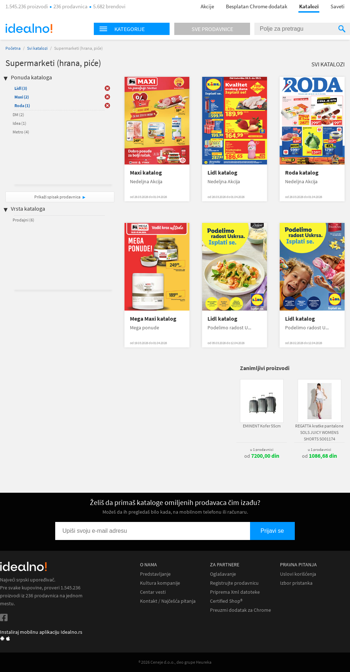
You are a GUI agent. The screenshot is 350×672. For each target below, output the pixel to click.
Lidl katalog (222, 172)
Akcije (207, 6)
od (261, 456)
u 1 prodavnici (262, 449)
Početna (13, 48)
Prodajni (23, 220)
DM (18, 114)
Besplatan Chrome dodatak (256, 6)
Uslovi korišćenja (298, 574)
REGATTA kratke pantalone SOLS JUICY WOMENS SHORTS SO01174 (319, 432)
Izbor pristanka (296, 583)
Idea (19, 123)
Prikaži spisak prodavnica (57, 196)
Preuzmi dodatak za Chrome (240, 610)
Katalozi (309, 6)
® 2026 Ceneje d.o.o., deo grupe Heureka (175, 662)
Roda (22, 105)
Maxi (21, 97)
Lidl (20, 88)
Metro (21, 132)
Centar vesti (153, 592)
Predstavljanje (155, 574)
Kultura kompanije (160, 583)
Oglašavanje (223, 574)
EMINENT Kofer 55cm (262, 426)
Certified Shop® (226, 601)
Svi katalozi (37, 48)
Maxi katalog (146, 172)
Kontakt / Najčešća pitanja (168, 601)
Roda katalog (302, 172)
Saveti (338, 6)
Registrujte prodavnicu (234, 583)
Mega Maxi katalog (153, 318)
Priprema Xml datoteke (235, 592)
